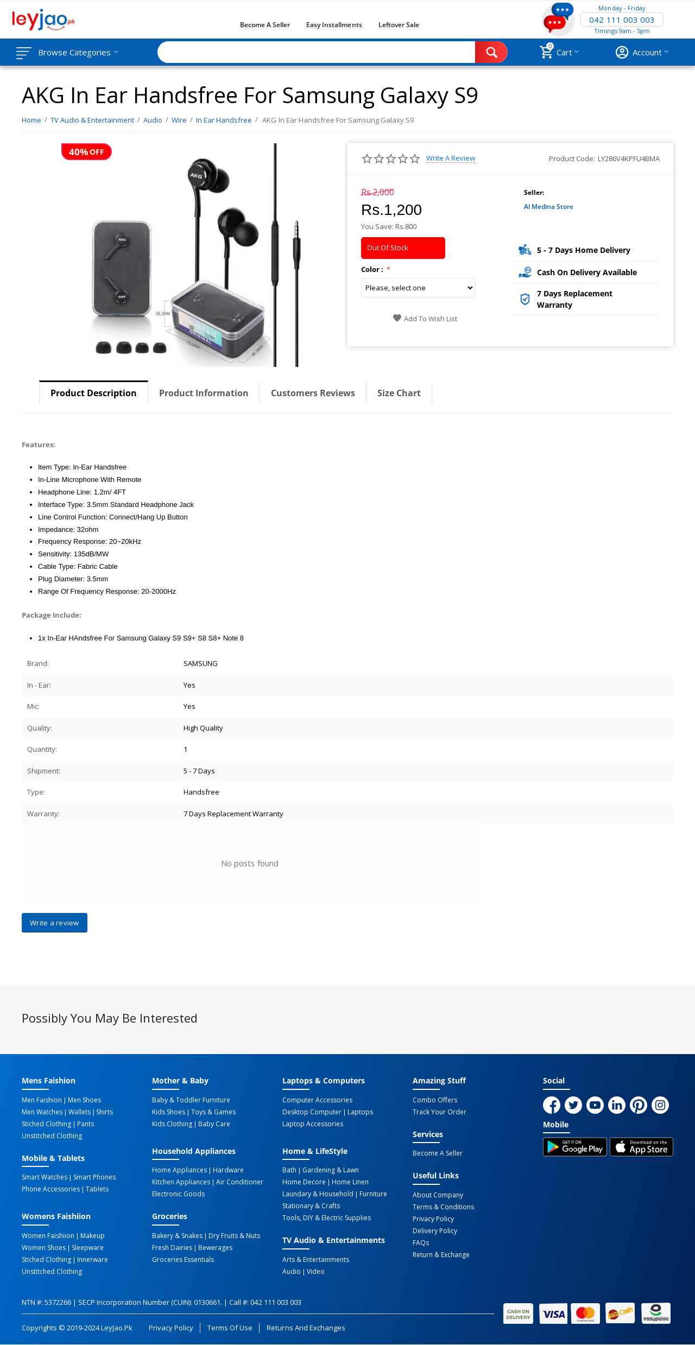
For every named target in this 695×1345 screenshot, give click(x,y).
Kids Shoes (168, 1112)
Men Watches (42, 1112)
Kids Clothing (172, 1124)
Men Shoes (84, 1100)
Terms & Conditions (443, 1207)
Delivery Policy (435, 1231)
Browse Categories (74, 52)
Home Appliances (179, 1170)
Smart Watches (44, 1177)
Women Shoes (44, 1248)
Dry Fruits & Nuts (234, 1236)
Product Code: (572, 158)
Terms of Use (229, 1328)
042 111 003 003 (621, 19)
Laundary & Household (317, 1194)
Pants (85, 1124)
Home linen (350, 1182)
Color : (373, 269)
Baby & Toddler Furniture (191, 1100)
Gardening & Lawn (330, 1170)
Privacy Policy (433, 1219)
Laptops (360, 1112)
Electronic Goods (178, 1194)
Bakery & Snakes (177, 1236)
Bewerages (215, 1248)
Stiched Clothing (46, 1124)
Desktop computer (312, 1112)
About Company (438, 1195)
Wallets (79, 1112)
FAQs (421, 1243)
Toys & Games (213, 1112)
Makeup (92, 1236)
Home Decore (304, 1182)
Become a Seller (265, 24)
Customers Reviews (313, 393)
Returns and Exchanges (306, 1328)
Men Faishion (42, 1100)
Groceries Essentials (183, 1260)
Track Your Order (439, 1112)
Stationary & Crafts (311, 1206)
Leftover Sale (398, 24)
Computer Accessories (317, 1100)
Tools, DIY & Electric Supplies (326, 1218)
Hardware (228, 1170)
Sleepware (88, 1248)
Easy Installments (334, 24)
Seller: (534, 192)
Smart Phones (94, 1177)
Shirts (104, 1112)
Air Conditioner (239, 1182)
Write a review (450, 158)
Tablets (97, 1189)
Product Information (204, 393)
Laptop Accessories (312, 1124)
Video (316, 1271)
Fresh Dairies (172, 1248)
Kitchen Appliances (181, 1182)
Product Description (93, 393)
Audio (291, 1271)
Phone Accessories (51, 1189)
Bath (289, 1170)
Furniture (373, 1194)
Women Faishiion (48, 1236)
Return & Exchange (441, 1255)
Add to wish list (425, 318)
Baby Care (214, 1124)
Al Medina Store (548, 206)
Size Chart (399, 393)
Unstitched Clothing (52, 1136)
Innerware (92, 1260)
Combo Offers (435, 1100)
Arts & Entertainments (315, 1260)
